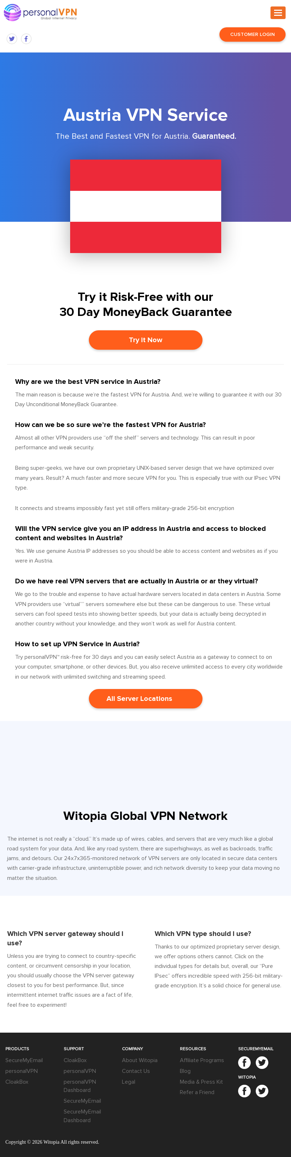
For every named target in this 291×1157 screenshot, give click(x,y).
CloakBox (16, 1081)
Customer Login (252, 34)
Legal (128, 1081)
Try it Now (145, 340)
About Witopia (140, 1060)
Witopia (52, 1142)
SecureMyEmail (24, 1060)
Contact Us (136, 1071)
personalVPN (21, 1071)
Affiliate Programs (202, 1060)
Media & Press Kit (201, 1081)
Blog (185, 1071)
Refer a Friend (197, 1092)
